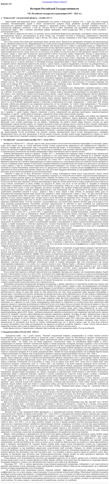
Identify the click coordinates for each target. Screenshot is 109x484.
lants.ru (63, 2)
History (56, 2)
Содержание (47, 2)
